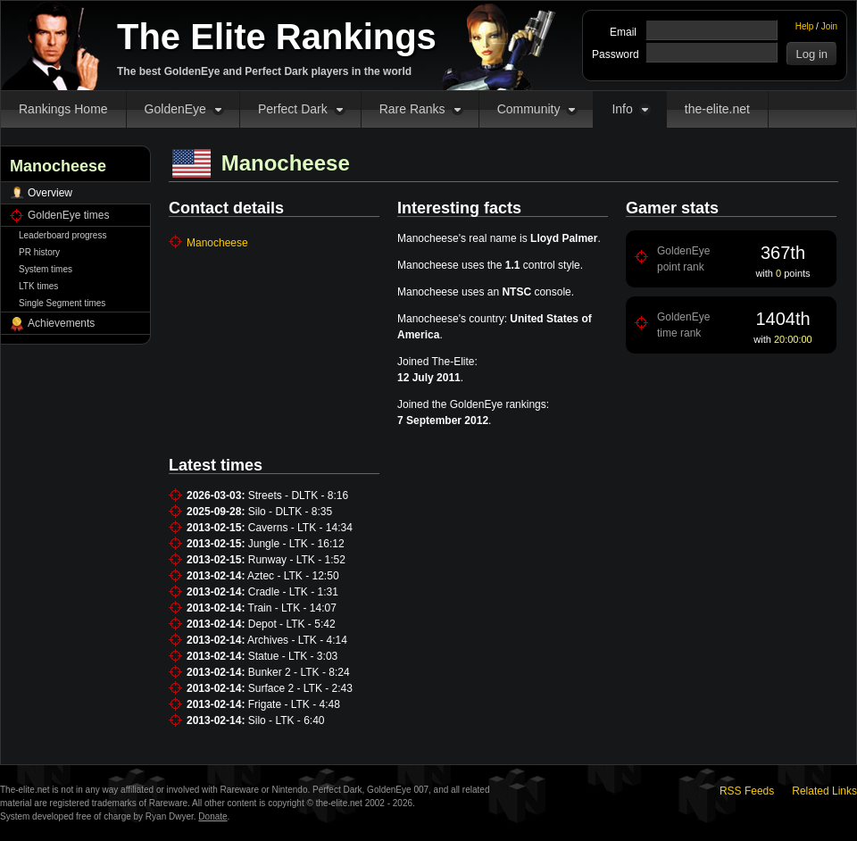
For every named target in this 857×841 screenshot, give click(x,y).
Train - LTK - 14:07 (292, 608)
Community (529, 109)
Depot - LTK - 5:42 (292, 624)
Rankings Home (63, 109)
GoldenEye (175, 109)
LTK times (38, 286)
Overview (50, 193)
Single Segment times (62, 303)
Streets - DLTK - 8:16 (298, 495)
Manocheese (217, 243)
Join (829, 26)
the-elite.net (717, 109)
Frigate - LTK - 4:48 (294, 704)
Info (622, 109)
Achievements (61, 323)
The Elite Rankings (277, 36)
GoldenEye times (68, 215)
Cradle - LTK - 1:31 (293, 592)
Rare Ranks (412, 109)
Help (804, 26)
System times (45, 269)
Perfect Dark (293, 109)
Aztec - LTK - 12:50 (293, 576)
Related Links (824, 791)
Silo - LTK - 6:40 (286, 720)
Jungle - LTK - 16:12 (296, 543)
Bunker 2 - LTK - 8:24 (299, 672)
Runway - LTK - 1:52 (296, 560)
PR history (39, 252)
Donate (212, 816)
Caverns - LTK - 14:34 (300, 527)
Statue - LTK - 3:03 (293, 656)
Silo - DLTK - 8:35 (290, 511)
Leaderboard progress (62, 235)
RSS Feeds (747, 791)
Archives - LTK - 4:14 (297, 640)
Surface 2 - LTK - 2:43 (300, 688)
